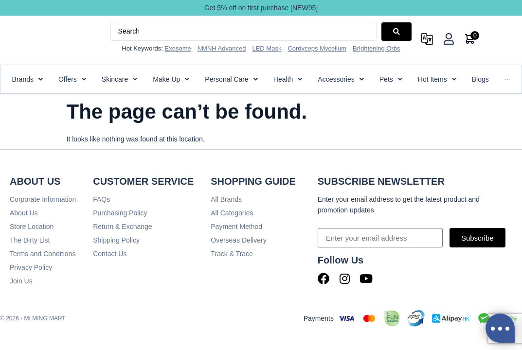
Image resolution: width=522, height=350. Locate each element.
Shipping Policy (116, 240)
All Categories (232, 213)
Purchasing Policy (120, 213)
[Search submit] (396, 31)
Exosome (178, 48)
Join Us (21, 281)
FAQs (101, 199)
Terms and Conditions (42, 254)
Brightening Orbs (376, 48)
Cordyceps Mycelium (317, 48)
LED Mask (266, 48)
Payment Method (236, 226)
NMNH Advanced (222, 48)
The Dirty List (30, 240)
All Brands (226, 199)
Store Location (32, 226)
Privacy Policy (31, 267)
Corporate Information (43, 199)
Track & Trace (232, 254)
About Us (24, 213)
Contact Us (109, 254)
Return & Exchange (122, 226)
